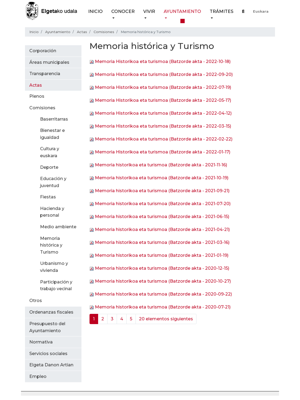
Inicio (95, 11)
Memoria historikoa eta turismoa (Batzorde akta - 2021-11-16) (161, 165)
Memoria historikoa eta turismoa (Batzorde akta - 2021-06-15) (162, 216)
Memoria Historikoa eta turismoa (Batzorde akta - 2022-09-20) (164, 74)
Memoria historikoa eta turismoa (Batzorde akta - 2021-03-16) (162, 242)
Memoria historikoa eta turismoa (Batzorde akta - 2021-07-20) (163, 203)
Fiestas (48, 196)
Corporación (42, 50)
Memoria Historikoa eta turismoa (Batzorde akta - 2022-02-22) (164, 139)
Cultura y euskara (49, 152)
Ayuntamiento (57, 32)
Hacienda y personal (52, 212)
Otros (35, 300)
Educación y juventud (53, 182)
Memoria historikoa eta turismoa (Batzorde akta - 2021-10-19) (161, 178)
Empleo (38, 376)
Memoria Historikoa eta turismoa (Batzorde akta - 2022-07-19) (163, 87)
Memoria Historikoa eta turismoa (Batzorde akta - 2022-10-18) (163, 61)
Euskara (261, 11)
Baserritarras (54, 119)
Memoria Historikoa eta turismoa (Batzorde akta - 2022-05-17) (163, 100)
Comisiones (104, 32)
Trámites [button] (221, 11)
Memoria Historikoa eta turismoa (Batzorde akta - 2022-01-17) (162, 152)
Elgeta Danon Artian (51, 364)
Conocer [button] (123, 11)
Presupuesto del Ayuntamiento (47, 327)
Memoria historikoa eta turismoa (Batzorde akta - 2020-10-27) (163, 281)
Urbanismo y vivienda (54, 267)
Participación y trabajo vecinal (56, 285)
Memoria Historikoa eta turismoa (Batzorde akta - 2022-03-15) (163, 126)
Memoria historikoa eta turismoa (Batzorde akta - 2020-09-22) (163, 294)
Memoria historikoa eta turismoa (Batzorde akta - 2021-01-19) (161, 255)
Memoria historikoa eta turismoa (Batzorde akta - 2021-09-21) (162, 191)
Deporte (49, 167)
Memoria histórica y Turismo (51, 245)
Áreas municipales (49, 62)
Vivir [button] (149, 11)
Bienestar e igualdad (52, 134)
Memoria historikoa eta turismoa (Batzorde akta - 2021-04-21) (162, 229)
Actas (82, 32)
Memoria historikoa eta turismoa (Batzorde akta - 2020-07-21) (163, 307)
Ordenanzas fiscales (51, 312)
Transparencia (44, 73)
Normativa (41, 342)
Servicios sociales (48, 353)
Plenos (36, 96)
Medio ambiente (58, 226)
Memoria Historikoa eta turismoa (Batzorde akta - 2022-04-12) (163, 113)
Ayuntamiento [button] (182, 11)
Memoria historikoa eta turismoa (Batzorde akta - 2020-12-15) (162, 268)
